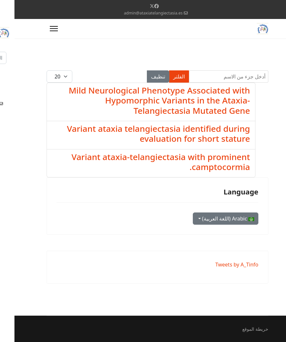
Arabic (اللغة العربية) (213, 218)
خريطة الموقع (241, 329)
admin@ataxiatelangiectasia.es (138, 13)
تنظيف (144, 76)
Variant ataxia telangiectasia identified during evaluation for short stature (144, 133)
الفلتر (164, 76)
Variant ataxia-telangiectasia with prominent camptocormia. (146, 162)
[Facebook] (142, 6)
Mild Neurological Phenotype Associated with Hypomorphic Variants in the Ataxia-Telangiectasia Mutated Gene (145, 100)
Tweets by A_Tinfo (222, 264)
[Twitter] (137, 6)
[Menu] (39, 28)
